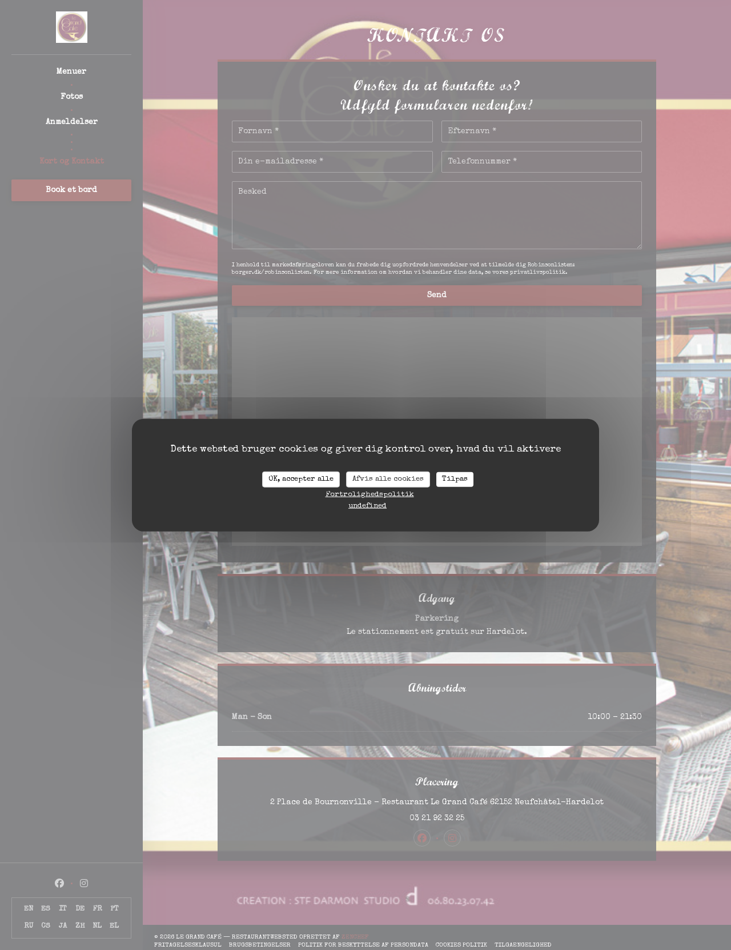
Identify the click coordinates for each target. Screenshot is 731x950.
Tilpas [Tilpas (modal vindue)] (455, 479)
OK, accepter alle (301, 479)
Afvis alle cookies (388, 479)
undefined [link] (367, 505)
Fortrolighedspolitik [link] (370, 494)
